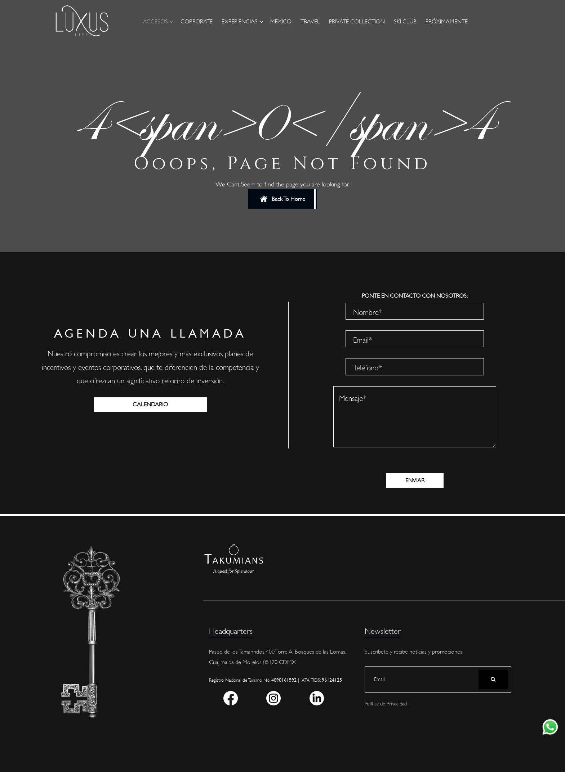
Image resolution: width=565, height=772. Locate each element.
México (281, 21)
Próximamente (447, 21)
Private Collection (357, 21)
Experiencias (240, 21)
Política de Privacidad (386, 704)
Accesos (155, 21)
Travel (310, 21)
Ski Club (405, 21)
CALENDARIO (150, 404)
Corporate (197, 21)
